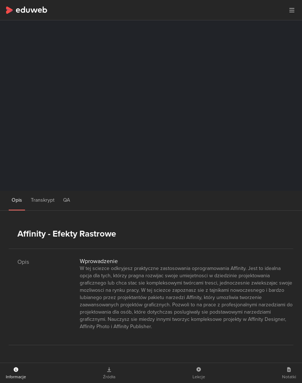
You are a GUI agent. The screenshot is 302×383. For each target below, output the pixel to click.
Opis (17, 200)
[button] (292, 10)
